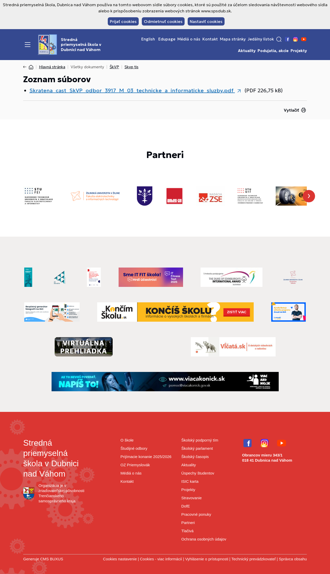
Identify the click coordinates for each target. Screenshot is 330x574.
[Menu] (27, 44)
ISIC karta (190, 481)
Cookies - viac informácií (161, 559)
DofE (185, 506)
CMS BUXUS (51, 559)
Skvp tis (131, 66)
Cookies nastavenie (120, 559)
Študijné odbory (133, 448)
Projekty (299, 50)
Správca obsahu (293, 559)
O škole (127, 440)
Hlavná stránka (52, 66)
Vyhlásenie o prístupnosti (206, 559)
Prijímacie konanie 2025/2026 (145, 456)
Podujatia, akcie (273, 50)
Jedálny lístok (261, 39)
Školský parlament (197, 448)
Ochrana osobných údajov (203, 539)
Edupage (166, 39)
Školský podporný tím (199, 440)
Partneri (188, 522)
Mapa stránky (233, 39)
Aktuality (246, 50)
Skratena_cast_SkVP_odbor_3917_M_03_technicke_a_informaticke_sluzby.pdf (132, 90)
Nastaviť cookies (206, 21)
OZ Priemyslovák (135, 465)
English (148, 39)
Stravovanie (191, 498)
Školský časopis (195, 456)
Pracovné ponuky (196, 514)
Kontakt (210, 39)
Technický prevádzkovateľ (253, 559)
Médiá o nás (188, 39)
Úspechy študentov (197, 473)
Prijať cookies (123, 21)
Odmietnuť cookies (163, 21)
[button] (279, 39)
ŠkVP (114, 66)
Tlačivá (187, 531)
